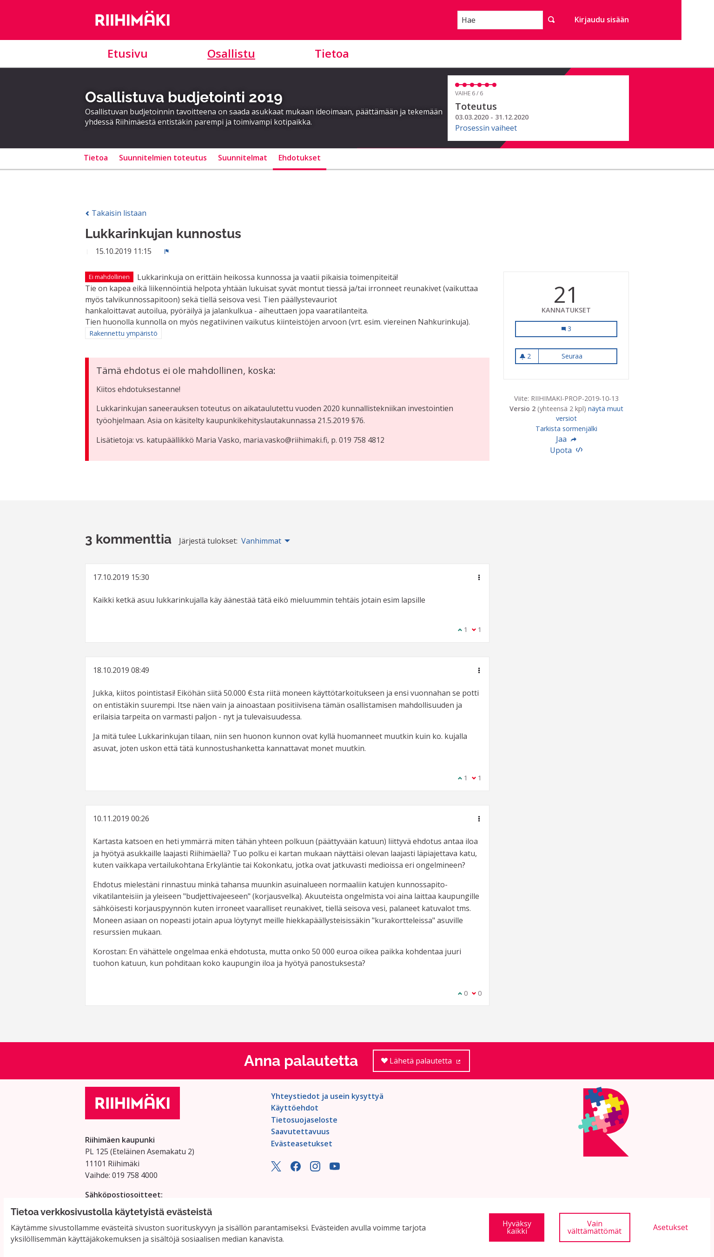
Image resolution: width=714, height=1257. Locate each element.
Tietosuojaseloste (304, 1120)
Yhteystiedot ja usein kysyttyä (327, 1096)
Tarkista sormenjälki (566, 428)
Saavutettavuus (300, 1131)
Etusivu (127, 53)
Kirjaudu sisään (602, 19)
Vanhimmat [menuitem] (261, 541)
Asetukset (670, 1227)
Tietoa (332, 53)
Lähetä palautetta (425, 1064)
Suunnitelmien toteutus (163, 158)
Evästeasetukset (301, 1143)
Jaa (566, 439)
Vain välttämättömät (594, 1227)
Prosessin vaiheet (486, 128)
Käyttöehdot (294, 1108)
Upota (566, 450)
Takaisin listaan (115, 213)
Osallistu (231, 53)
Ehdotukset (299, 158)
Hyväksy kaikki (516, 1227)
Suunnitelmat (242, 158)
